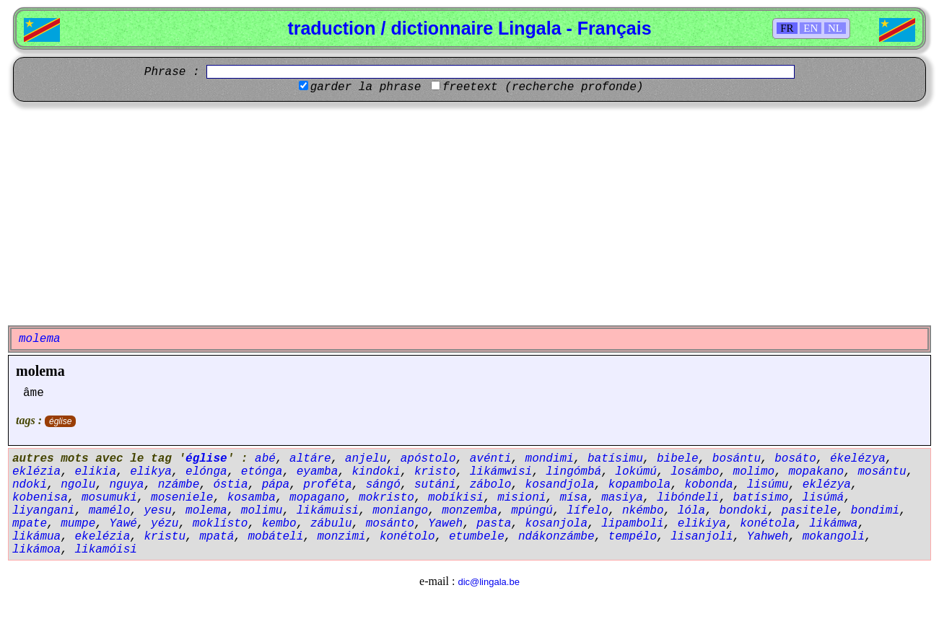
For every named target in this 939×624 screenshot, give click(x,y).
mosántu (881, 471)
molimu (262, 510)
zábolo (491, 484)
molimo (754, 471)
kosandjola (560, 484)
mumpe (78, 523)
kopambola (639, 484)
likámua (36, 536)
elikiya (702, 523)
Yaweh (445, 523)
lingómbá (573, 471)
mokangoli (834, 536)
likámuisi (328, 510)
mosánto (390, 523)
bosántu (736, 458)
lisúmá (823, 497)
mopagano (317, 497)
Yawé (122, 523)
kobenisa (40, 497)
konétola (767, 523)
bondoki (743, 510)
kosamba (251, 497)
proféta (327, 484)
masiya (622, 497)
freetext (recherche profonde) (542, 87)
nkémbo (643, 510)
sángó (383, 484)
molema (40, 371)
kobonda (708, 484)
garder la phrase (366, 87)
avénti (491, 458)
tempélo (632, 536)
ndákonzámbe (556, 536)
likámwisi (501, 471)
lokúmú (636, 471)
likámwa (833, 523)
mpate (29, 523)
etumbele (477, 536)
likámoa (36, 549)
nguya (126, 484)
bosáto (795, 458)
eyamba (318, 471)
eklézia (36, 471)
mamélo (110, 510)
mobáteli (275, 536)
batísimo (761, 497)
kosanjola (556, 523)
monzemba (469, 510)
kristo (435, 471)
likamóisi (105, 549)
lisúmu (768, 484)
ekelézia (102, 536)
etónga (262, 471)
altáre (310, 458)
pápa (275, 484)
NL (835, 28)
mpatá (216, 536)
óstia (230, 484)
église (60, 421)
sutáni (435, 484)
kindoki (375, 471)
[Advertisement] (470, 214)
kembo (279, 523)
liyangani (43, 510)
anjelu (366, 458)
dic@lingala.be (488, 581)
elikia (95, 471)
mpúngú (532, 510)
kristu (164, 536)
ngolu (78, 484)
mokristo (386, 497)
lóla (691, 510)
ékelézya (858, 458)
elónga (206, 471)
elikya (151, 471)
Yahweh (768, 536)
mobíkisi (456, 497)
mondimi (549, 458)
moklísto (220, 523)
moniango (400, 510)
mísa (574, 497)
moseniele (182, 497)
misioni (521, 497)
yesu (157, 510)
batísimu (615, 458)
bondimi (875, 510)
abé (265, 458)
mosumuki (109, 497)
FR (786, 28)
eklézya (827, 484)
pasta (493, 523)
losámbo (695, 471)
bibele (678, 458)
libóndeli (688, 497)
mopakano (816, 471)
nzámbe (179, 484)
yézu (164, 523)
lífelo (587, 510)
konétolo (407, 536)
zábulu (331, 523)
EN (810, 28)
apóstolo (428, 458)
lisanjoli (702, 536)
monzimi (341, 536)
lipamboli (632, 523)
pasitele (809, 510)
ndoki (29, 484)
